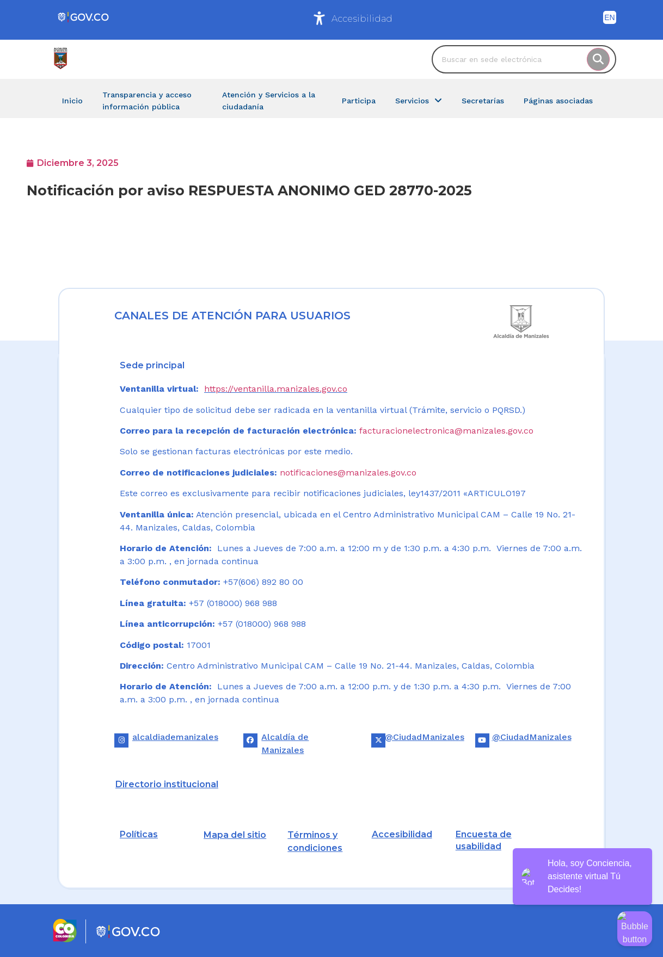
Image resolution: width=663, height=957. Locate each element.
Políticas (139, 834)
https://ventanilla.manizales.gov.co (275, 389)
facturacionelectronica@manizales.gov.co (446, 430)
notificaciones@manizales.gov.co (348, 472)
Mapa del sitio (235, 835)
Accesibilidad (361, 19)
